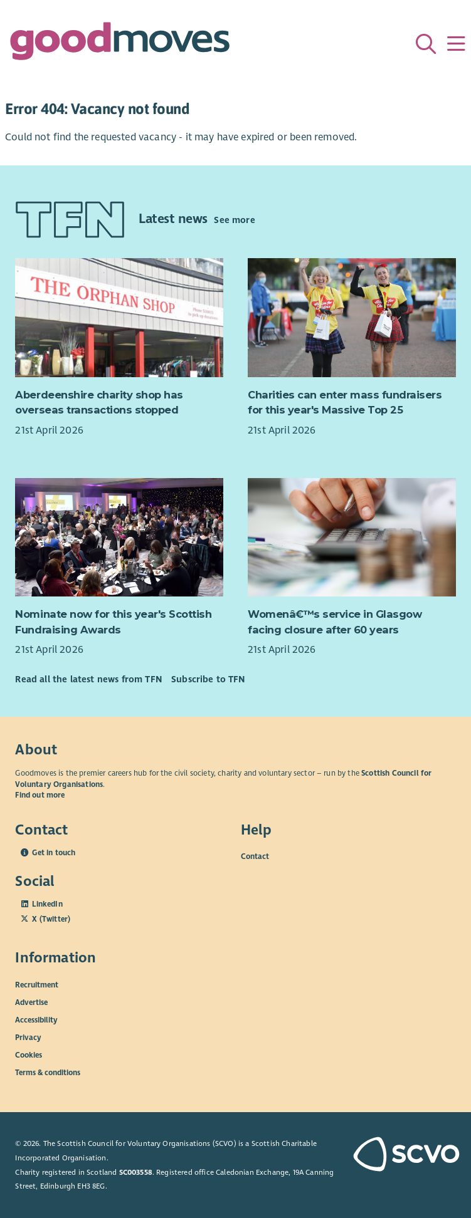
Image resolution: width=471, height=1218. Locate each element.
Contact (255, 856)
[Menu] (456, 44)
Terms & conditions (47, 1072)
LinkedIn (47, 904)
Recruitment (36, 985)
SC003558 (135, 1172)
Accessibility (36, 1020)
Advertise (31, 1002)
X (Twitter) (51, 919)
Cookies (28, 1055)
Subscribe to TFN (208, 679)
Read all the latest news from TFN (88, 679)
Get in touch (53, 852)
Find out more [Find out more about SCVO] (40, 795)
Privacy (28, 1037)
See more (234, 220)
